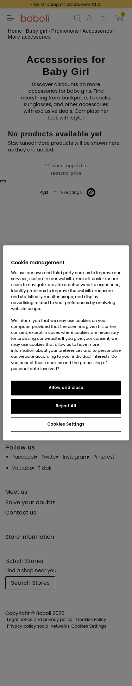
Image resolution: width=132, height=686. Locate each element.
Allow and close (66, 387)
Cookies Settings (66, 424)
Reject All (66, 406)
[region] (65, 342)
